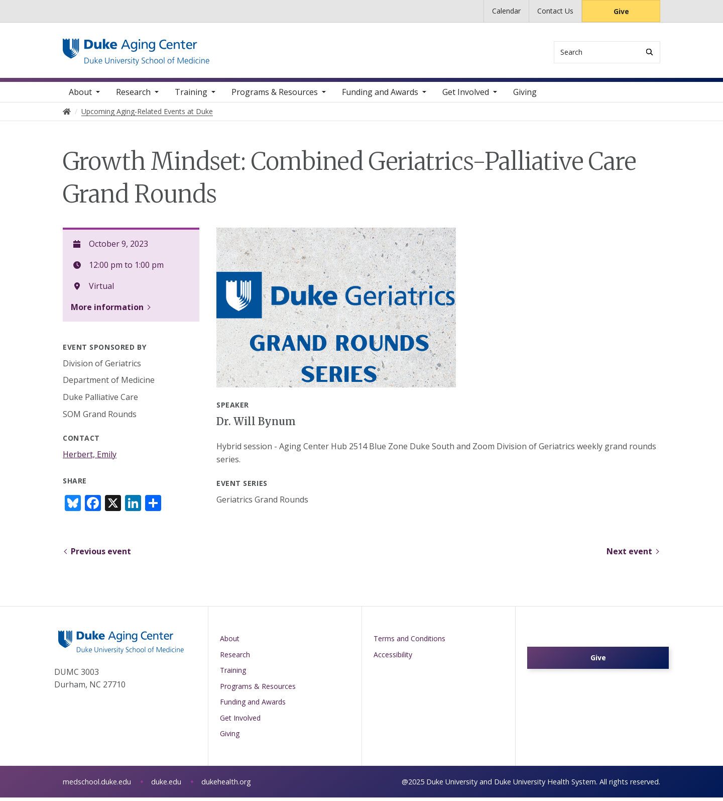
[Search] (649, 52)
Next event (629, 554)
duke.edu (166, 785)
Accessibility (393, 658)
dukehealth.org (226, 785)
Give (621, 11)
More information (107, 310)
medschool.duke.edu (97, 785)
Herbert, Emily (89, 457)
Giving (525, 95)
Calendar (506, 11)
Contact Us (555, 11)
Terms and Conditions (409, 642)
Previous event (101, 554)
